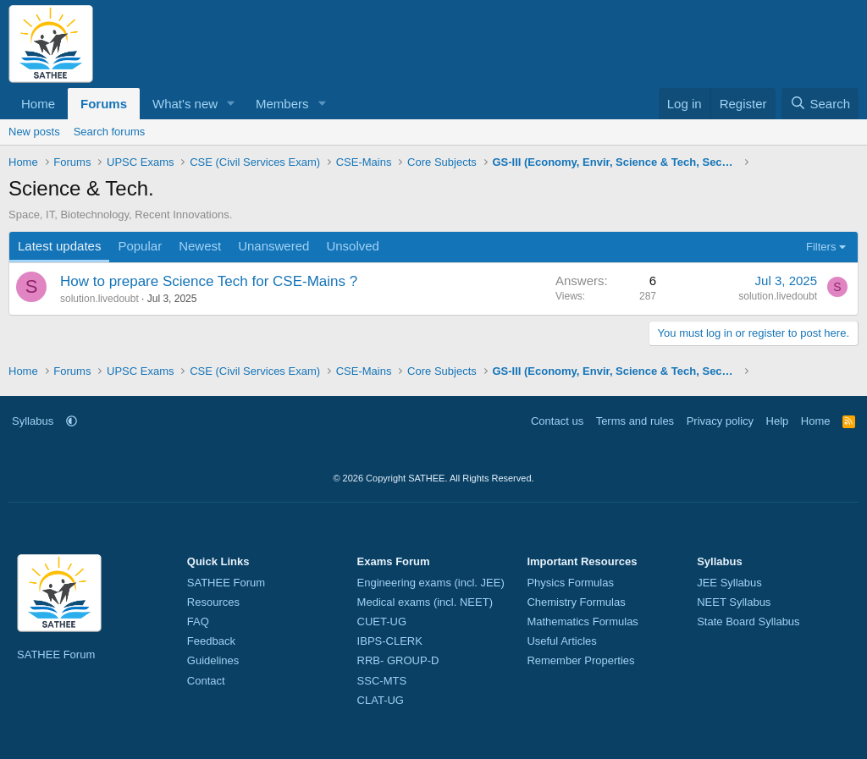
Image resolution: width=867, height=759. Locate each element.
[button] (231, 103)
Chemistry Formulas (576, 602)
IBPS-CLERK (389, 641)
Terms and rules (635, 421)
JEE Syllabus (729, 582)
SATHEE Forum (56, 654)
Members (282, 103)
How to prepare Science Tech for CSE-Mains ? (208, 281)
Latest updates (59, 246)
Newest (200, 246)
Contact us (557, 421)
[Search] (820, 103)
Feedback (211, 641)
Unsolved (352, 246)
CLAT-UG (380, 700)
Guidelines (213, 660)
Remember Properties (580, 660)
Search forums (110, 131)
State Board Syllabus (748, 621)
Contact (206, 680)
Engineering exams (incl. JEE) (431, 582)
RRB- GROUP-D (398, 660)
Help (777, 421)
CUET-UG (382, 621)
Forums (103, 103)
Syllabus (32, 421)
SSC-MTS (382, 680)
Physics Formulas (570, 582)
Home (38, 103)
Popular (140, 246)
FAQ (198, 621)
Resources (213, 602)
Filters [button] (821, 246)
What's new (185, 103)
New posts (34, 131)
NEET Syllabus (733, 602)
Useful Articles (561, 641)
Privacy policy (720, 421)
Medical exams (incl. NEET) (425, 602)
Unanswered (273, 246)
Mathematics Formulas (582, 621)
